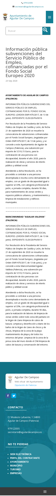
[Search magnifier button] (46, 31)
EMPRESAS (16, 473)
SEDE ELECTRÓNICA (20, 454)
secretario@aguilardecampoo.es (29, 6)
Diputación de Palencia (25, 385)
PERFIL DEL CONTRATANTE (25, 458)
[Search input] (17, 31)
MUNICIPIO (16, 465)
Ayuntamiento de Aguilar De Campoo (22, 17)
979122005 (28, 3)
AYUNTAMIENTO (19, 461)
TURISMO (15, 469)
